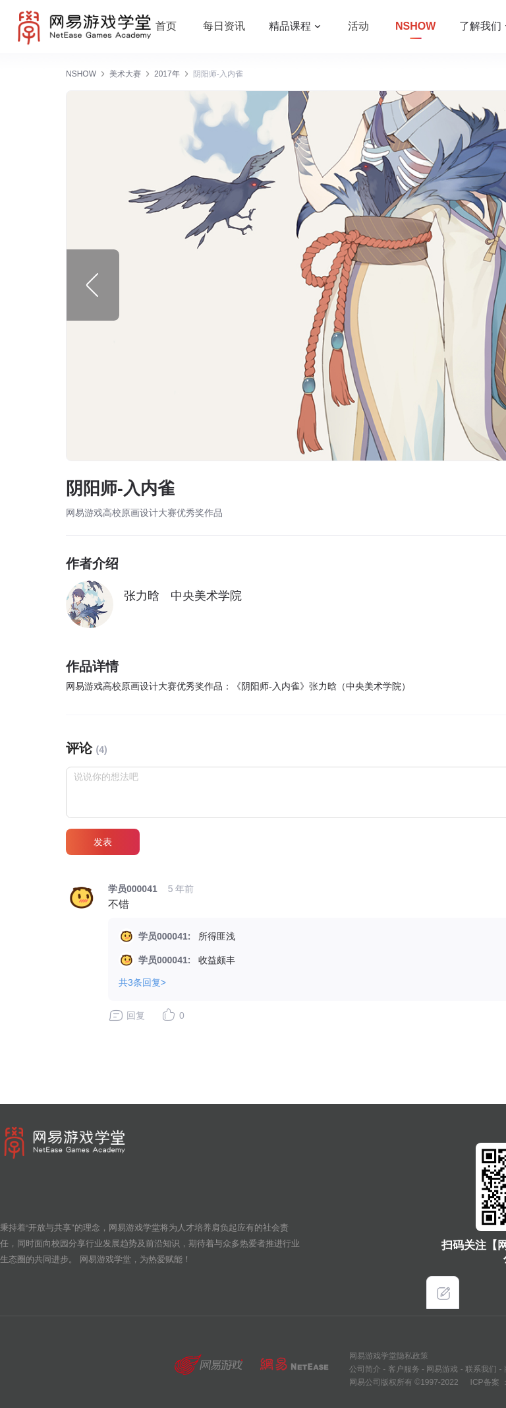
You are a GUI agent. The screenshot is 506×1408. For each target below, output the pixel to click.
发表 (103, 842)
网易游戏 (441, 1369)
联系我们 (480, 1369)
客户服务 (402, 1369)
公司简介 (365, 1369)
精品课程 (290, 26)
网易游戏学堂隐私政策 (388, 1355)
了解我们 (480, 26)
